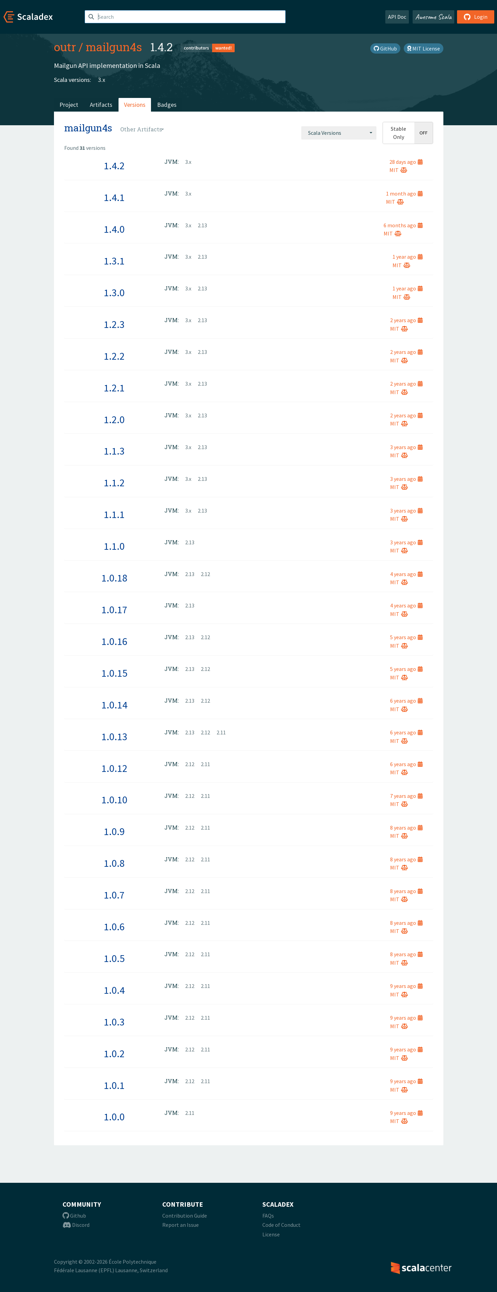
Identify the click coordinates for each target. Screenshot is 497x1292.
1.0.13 (114, 736)
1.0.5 (114, 958)
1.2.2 (114, 355)
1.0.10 (114, 799)
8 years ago (406, 827)
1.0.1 (114, 1085)
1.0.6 (114, 926)
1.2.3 (114, 324)
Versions (135, 105)
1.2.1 (114, 387)
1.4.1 (114, 197)
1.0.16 (114, 641)
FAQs (268, 1215)
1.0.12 (114, 768)
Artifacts (101, 105)
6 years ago (406, 700)
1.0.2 (114, 1053)
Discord (76, 1224)
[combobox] (338, 132)
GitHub (385, 48)
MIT (398, 170)
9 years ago (406, 985)
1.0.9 (114, 831)
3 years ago (406, 447)
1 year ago (407, 256)
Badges (167, 105)
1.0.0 (114, 1116)
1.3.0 (114, 292)
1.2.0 (114, 419)
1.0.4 (114, 990)
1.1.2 (114, 482)
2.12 (205, 574)
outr (65, 46)
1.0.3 (114, 1021)
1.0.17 (114, 609)
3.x (101, 80)
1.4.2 (114, 165)
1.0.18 (114, 577)
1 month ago (404, 193)
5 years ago (406, 637)
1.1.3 (114, 450)
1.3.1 (114, 260)
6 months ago (403, 225)
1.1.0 (114, 546)
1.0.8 (114, 863)
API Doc (397, 16)
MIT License (423, 48)
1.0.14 (114, 704)
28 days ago (406, 161)
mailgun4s (114, 46)
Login (475, 16)
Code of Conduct (281, 1224)
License (271, 1234)
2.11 (221, 732)
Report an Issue (180, 1224)
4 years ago (406, 574)
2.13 (202, 225)
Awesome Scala (433, 16)
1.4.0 (114, 228)
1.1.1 (114, 514)
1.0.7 (114, 894)
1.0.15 (114, 672)
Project (68, 105)
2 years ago (406, 320)
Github (74, 1215)
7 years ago (406, 795)
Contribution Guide (184, 1215)
